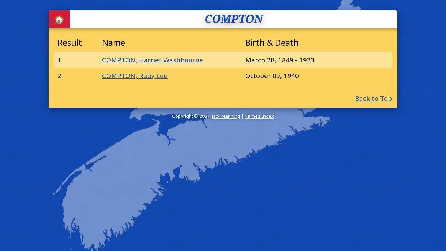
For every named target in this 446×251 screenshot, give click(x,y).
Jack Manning (226, 116)
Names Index (259, 116)
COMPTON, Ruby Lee (135, 75)
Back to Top (373, 98)
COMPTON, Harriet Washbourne (152, 59)
